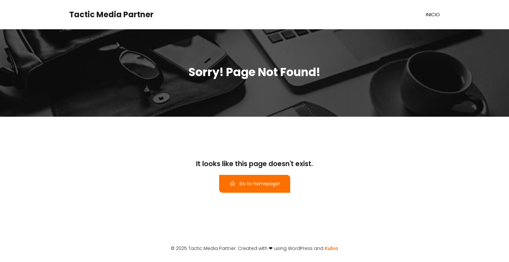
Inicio (433, 14)
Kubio (331, 248)
